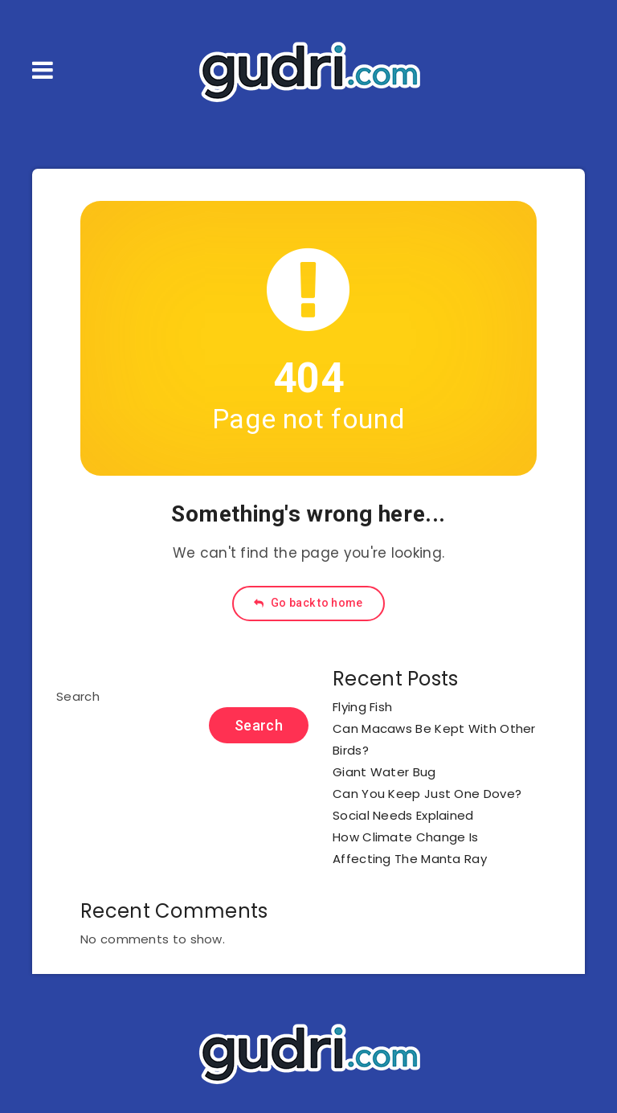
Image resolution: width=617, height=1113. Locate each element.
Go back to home (308, 602)
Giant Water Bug (384, 771)
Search (78, 696)
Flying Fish (362, 706)
